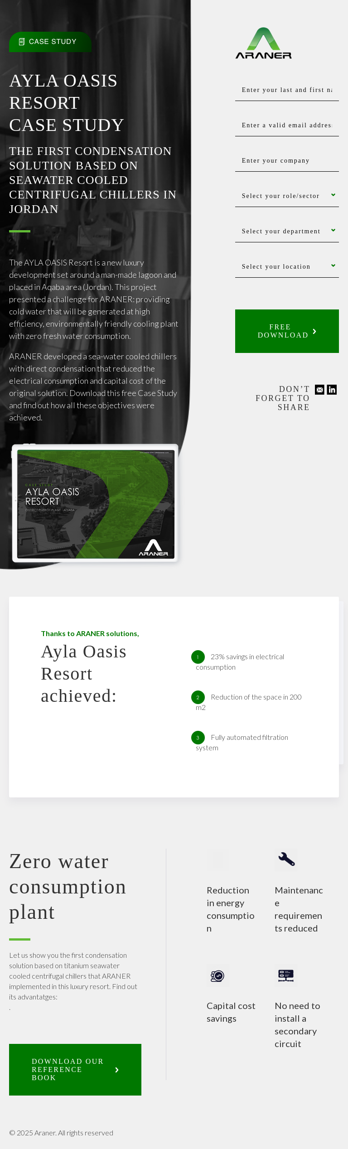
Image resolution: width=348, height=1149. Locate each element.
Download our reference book (68, 1069)
